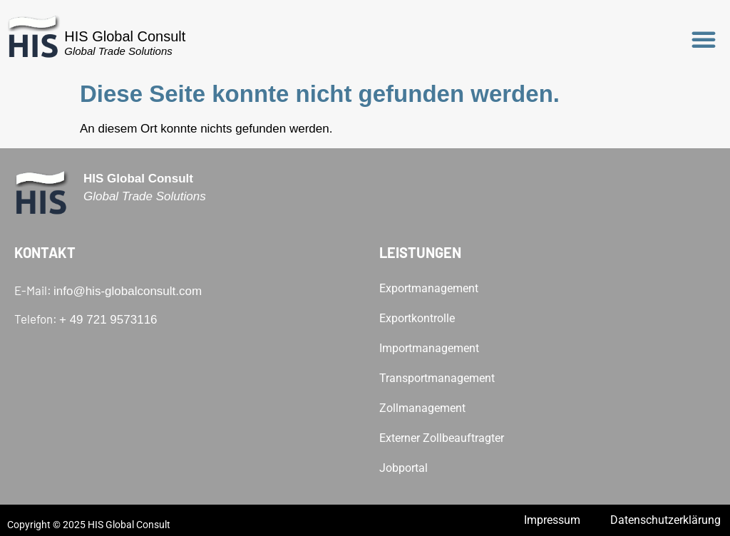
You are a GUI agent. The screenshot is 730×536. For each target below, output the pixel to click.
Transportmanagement (437, 378)
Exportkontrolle (417, 318)
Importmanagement (429, 348)
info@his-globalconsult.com (127, 291)
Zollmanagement (422, 408)
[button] (703, 39)
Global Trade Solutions (118, 51)
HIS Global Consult (124, 36)
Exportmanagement (428, 288)
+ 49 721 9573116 (108, 319)
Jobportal (403, 468)
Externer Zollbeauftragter (441, 438)
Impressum (552, 520)
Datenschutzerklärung (665, 520)
